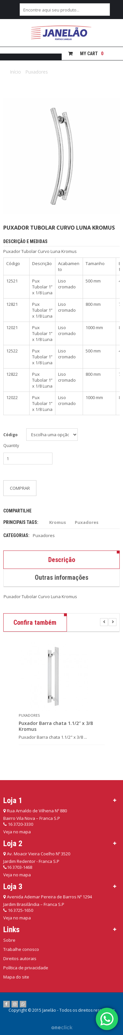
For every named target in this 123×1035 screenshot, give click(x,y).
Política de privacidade (25, 968)
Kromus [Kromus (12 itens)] (57, 522)
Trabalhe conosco (21, 949)
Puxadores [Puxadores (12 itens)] (86, 522)
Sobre (9, 940)
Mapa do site (16, 977)
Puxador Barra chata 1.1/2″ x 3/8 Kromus (56, 726)
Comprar (20, 488)
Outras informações (61, 577)
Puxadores (36, 72)
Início (15, 72)
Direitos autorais (19, 958)
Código (10, 435)
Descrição (61, 560)
